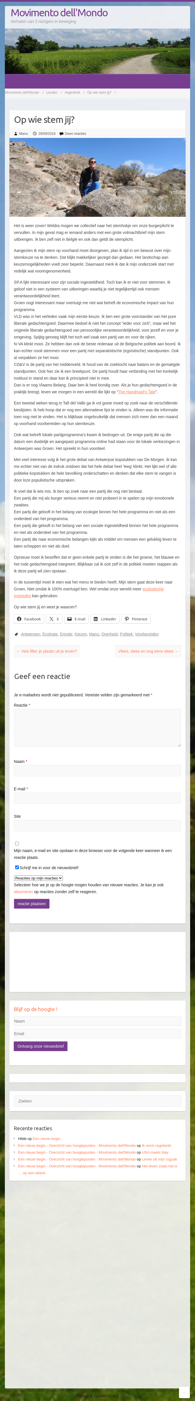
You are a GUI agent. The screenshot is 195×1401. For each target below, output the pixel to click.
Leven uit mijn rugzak (159, 1159)
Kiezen (81, 634)
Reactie (22, 705)
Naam (20, 761)
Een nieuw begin (46, 1139)
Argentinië (72, 93)
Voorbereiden (147, 634)
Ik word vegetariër (156, 1145)
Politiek (126, 634)
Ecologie (50, 634)
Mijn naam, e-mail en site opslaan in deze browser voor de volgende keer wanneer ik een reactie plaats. (93, 854)
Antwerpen (30, 634)
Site (17, 816)
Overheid (109, 634)
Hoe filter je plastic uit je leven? (47, 651)
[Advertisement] (97, 1229)
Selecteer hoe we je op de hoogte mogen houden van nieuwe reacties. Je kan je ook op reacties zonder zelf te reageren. (89, 884)
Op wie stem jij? (99, 93)
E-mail (21, 789)
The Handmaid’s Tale (137, 392)
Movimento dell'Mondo (59, 12)
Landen (51, 93)
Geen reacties (75, 134)
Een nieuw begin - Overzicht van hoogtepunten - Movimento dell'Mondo (77, 1145)
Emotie (66, 634)
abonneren (23, 891)
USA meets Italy (155, 1152)
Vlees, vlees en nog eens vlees (148, 651)
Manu (23, 134)
